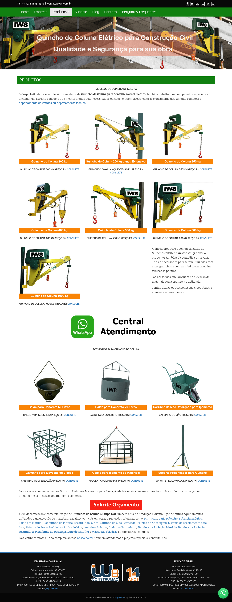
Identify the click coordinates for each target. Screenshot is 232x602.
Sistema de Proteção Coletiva (44, 527)
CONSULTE (116, 172)
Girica (95, 523)
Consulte (73, 169)
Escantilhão (82, 523)
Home (24, 12)
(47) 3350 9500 (188, 588)
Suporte (81, 12)
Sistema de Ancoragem (152, 523)
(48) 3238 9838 (52, 588)
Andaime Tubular (95, 527)
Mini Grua (150, 518)
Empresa (40, 12)
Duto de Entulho (78, 531)
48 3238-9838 (29, 3)
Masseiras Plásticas (104, 531)
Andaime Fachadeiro (122, 527)
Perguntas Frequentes (139, 12)
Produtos (61, 12)
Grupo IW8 (119, 597)
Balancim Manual (30, 523)
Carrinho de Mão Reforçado (118, 523)
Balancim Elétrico (190, 518)
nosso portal (85, 538)
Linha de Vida (73, 527)
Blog (95, 12)
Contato (110, 12)
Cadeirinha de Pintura (58, 523)
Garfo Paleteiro (168, 518)
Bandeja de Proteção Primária (157, 527)
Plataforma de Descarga (50, 531)
